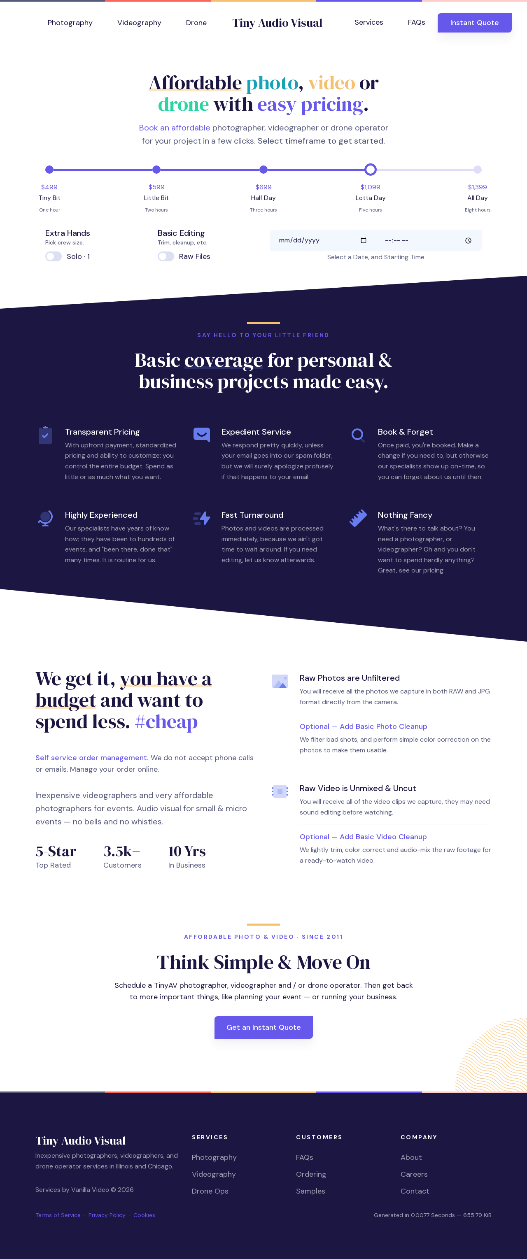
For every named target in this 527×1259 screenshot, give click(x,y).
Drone (196, 23)
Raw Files (194, 256)
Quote (474, 23)
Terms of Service (58, 1215)
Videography (139, 23)
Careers (414, 1174)
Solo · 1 (78, 256)
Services (368, 22)
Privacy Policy (107, 1215)
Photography (70, 23)
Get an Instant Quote (263, 1027)
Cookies (144, 1215)
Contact (415, 1191)
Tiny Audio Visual (277, 22)
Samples (310, 1191)
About (411, 1157)
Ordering (311, 1174)
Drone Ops (210, 1191)
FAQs (416, 22)
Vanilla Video (90, 1189)
